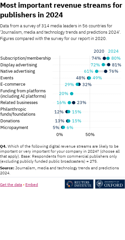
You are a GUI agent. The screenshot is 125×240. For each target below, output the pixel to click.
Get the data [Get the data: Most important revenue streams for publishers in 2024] (11, 184)
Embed (31, 184)
